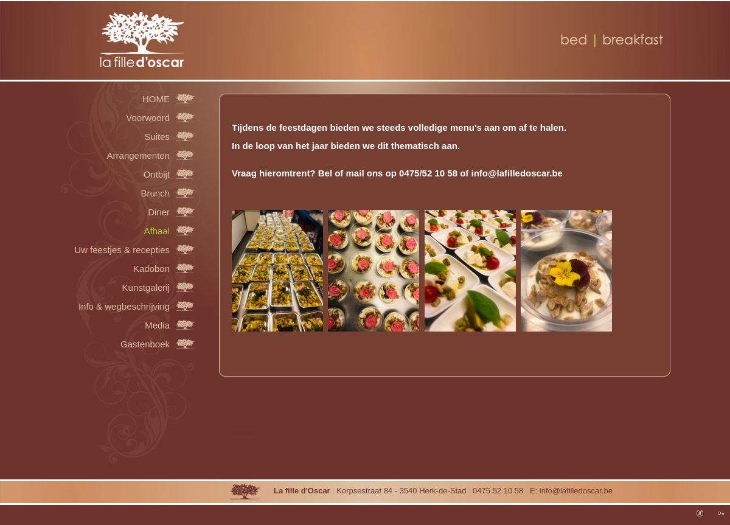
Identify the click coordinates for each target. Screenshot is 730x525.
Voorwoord (148, 117)
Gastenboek (145, 344)
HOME (156, 98)
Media (157, 325)
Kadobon (151, 268)
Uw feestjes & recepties (122, 249)
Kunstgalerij (146, 287)
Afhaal (157, 230)
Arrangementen (138, 155)
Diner (159, 212)
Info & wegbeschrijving (124, 306)
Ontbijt (157, 174)
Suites (157, 136)
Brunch (155, 193)
